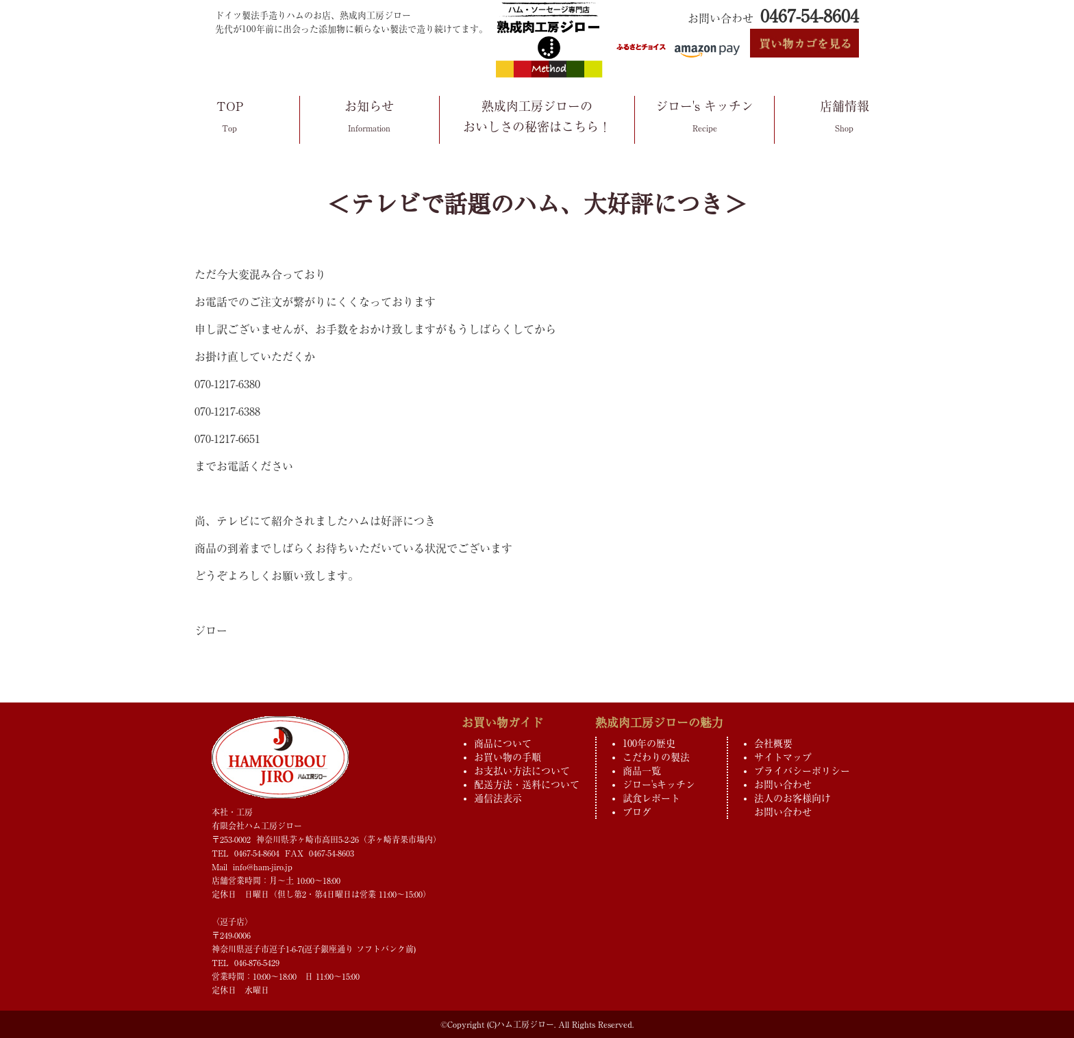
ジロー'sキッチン (659, 784)
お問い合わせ (783, 784)
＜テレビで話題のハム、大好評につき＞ (537, 204)
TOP (229, 119)
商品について (503, 743)
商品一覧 (642, 771)
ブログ (637, 812)
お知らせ (369, 119)
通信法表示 (498, 798)
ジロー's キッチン (704, 119)
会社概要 (773, 743)
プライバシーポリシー (802, 771)
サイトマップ (783, 757)
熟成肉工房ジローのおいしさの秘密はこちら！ (537, 118)
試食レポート (651, 798)
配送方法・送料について (526, 784)
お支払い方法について (522, 771)
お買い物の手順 (507, 757)
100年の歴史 (649, 743)
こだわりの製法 (656, 757)
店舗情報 (844, 119)
